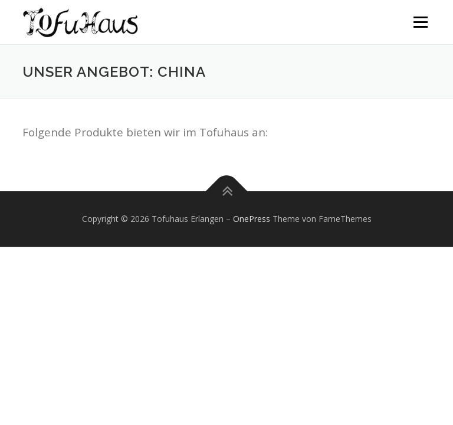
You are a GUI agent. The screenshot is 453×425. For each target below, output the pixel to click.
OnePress (251, 218)
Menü (420, 22)
